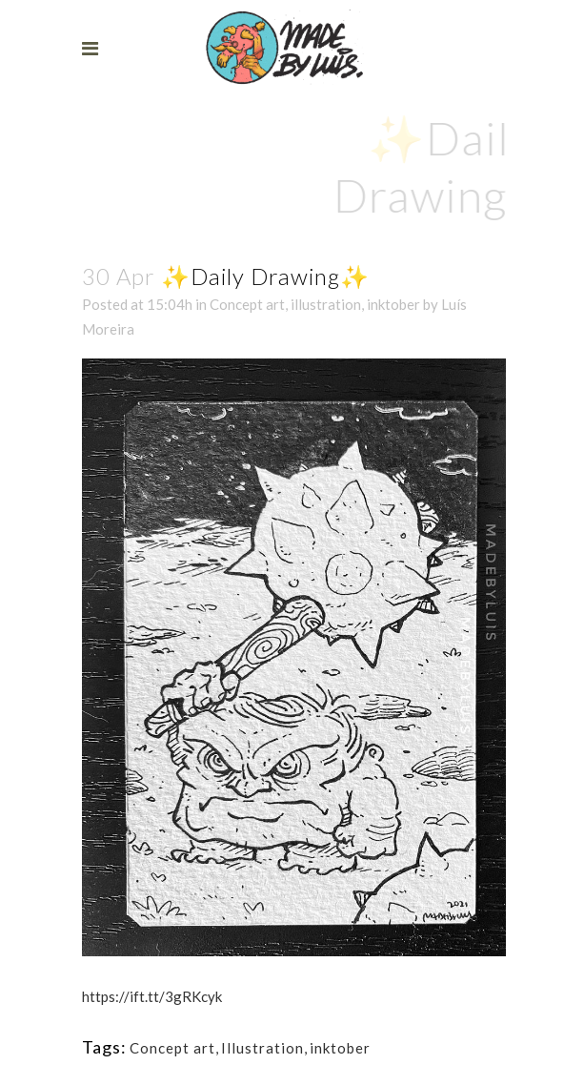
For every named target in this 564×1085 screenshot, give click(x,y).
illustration (326, 304)
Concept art (247, 304)
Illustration (262, 1047)
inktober (393, 304)
